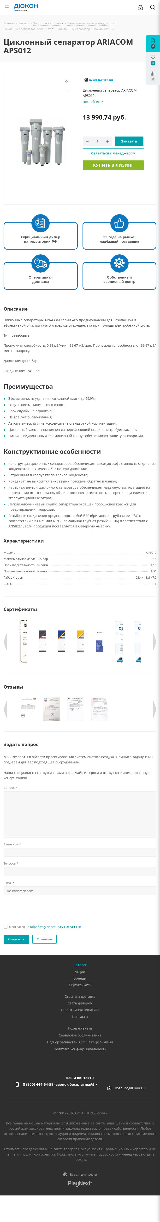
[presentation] (40, 935)
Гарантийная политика (80, 1036)
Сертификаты (80, 1011)
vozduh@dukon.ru (130, 1114)
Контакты (80, 1043)
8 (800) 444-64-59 (58, 1110)
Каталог (80, 991)
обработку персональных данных (55, 953)
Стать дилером (80, 1029)
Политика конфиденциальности (80, 1075)
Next (154, 642)
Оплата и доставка (80, 1023)
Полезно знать (80, 1054)
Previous (5, 642)
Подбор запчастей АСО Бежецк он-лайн (80, 1068)
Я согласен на (45, 953)
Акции (80, 998)
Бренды (80, 1005)
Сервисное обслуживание (80, 1061)
